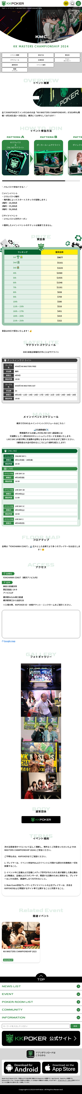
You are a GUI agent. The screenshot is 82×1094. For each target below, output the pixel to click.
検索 (75, 1026)
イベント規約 (40, 65)
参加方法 (41, 55)
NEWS (41, 986)
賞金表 (67, 55)
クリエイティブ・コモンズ (65, 1080)
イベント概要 (14, 55)
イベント (11, 8)
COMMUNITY (41, 1010)
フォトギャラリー (67, 60)
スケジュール (14, 60)
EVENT (41, 994)
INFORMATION (41, 1017)
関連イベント (15, 70)
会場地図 (41, 60)
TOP (3, 8)
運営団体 (15, 65)
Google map (9, 641)
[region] (41, 158)
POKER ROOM (41, 1002)
